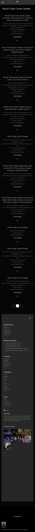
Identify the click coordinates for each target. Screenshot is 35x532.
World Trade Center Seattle (17, 136)
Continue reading (17, 36)
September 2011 (7, 364)
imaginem (17, 516)
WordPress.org (7, 405)
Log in (5, 399)
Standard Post (7, 329)
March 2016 (6, 360)
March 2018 (6, 359)
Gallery (5, 378)
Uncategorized (7, 389)
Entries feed (6, 401)
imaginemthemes (9, 348)
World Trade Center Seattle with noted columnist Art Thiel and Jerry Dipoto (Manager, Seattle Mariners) (17, 168)
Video (5, 391)
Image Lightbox (7, 331)
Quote (5, 385)
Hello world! (6, 327)
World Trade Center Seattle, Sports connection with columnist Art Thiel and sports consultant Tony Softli (17, 18)
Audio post (6, 334)
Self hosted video (7, 332)
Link (4, 382)
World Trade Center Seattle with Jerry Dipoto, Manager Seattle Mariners (17, 108)
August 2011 (6, 366)
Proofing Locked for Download (21, 348)
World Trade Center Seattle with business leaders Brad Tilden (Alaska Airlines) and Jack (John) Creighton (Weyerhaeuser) (17, 200)
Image (5, 380)
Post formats (6, 383)
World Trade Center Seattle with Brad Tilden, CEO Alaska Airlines (17, 78)
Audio (5, 374)
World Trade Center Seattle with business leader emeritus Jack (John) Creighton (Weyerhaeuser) (17, 49)
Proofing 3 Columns (16, 343)
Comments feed (7, 403)
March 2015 (6, 362)
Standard (6, 387)
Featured (6, 376)
